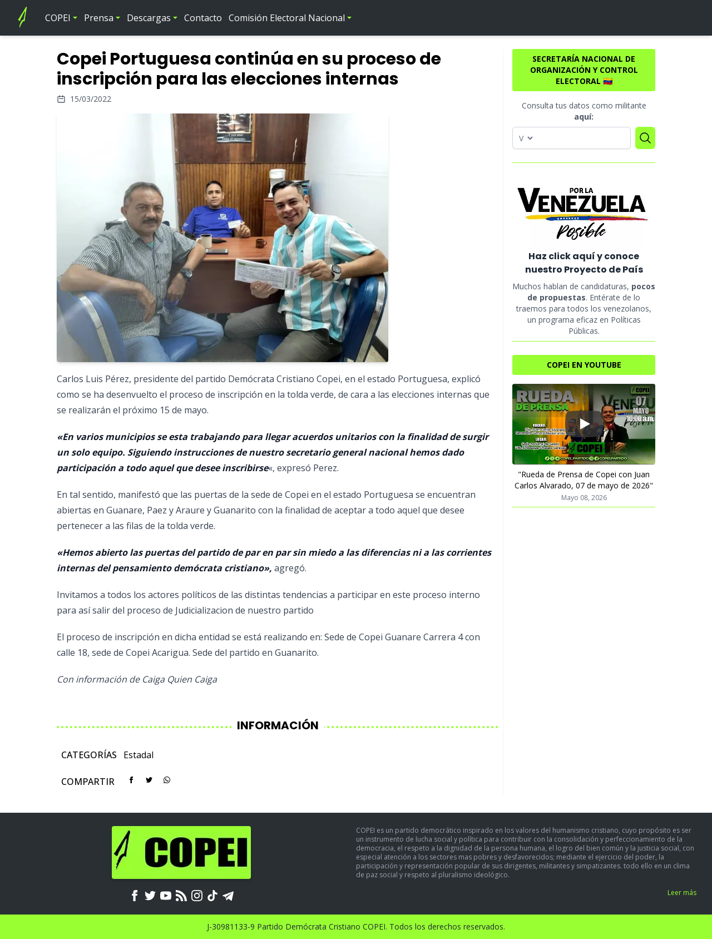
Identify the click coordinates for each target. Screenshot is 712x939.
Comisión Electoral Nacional (287, 18)
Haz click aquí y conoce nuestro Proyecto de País (584, 263)
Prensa (98, 18)
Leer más (682, 892)
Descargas (149, 18)
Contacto (203, 18)
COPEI (58, 18)
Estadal (138, 755)
